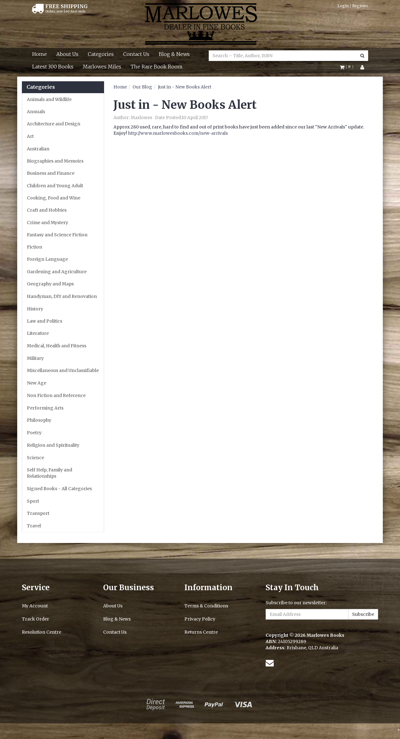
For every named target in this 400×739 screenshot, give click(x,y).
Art (30, 136)
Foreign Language (47, 259)
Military (35, 358)
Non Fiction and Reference (56, 395)
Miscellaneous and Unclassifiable (63, 370)
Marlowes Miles (102, 66)
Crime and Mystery (47, 222)
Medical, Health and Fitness (56, 346)
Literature (38, 333)
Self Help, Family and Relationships (49, 473)
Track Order (35, 619)
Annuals (36, 111)
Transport (38, 513)
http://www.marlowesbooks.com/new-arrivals (178, 133)
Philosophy (39, 420)
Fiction (34, 247)
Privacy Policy (199, 619)
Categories (101, 54)
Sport (33, 501)
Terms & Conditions (206, 606)
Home (39, 54)
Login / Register (353, 5)
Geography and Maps (50, 284)
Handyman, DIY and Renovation (62, 296)
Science (35, 457)
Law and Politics (44, 321)
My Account (35, 606)
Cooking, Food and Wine (53, 198)
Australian (38, 149)
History (35, 309)
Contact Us (136, 54)
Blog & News (174, 54)
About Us (67, 54)
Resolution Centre (41, 632)
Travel (34, 526)
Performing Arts (45, 408)
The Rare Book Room (156, 66)
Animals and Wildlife (49, 99)
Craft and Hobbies (47, 210)
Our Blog (142, 87)
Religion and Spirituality (53, 445)
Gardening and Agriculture (57, 271)
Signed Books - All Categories (59, 488)
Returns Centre (201, 632)
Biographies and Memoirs (55, 161)
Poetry (34, 432)
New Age (36, 383)
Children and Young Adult (55, 186)
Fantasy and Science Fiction (57, 235)
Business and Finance (50, 173)
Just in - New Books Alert (184, 87)
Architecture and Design (53, 124)
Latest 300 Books (52, 66)
